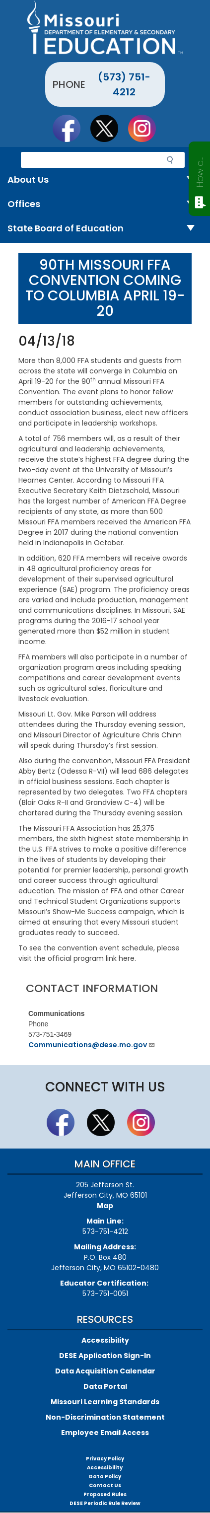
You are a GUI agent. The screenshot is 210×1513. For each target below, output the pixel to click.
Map (105, 1206)
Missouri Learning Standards (105, 1402)
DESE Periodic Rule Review (105, 1503)
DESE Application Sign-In (105, 1356)
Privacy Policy (105, 1458)
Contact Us (105, 1485)
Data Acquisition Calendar (105, 1371)
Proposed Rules (105, 1494)
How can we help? (200, 169)
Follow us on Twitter (109, 128)
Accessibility (105, 1340)
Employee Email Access (105, 1433)
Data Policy (105, 1476)
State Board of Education (105, 228)
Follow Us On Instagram (146, 128)
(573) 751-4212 (124, 84)
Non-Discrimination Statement (105, 1417)
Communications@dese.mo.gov (91, 1045)
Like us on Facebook (71, 128)
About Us (105, 180)
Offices (105, 204)
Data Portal (105, 1386)
